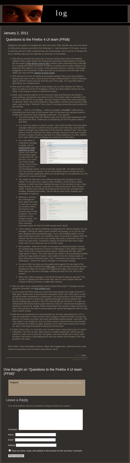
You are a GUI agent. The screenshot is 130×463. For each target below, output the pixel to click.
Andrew (84, 355)
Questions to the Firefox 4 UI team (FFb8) (38, 39)
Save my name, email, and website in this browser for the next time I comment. (47, 451)
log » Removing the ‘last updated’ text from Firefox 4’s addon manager (50, 382)
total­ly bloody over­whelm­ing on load (27, 148)
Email (11, 440)
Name (11, 434)
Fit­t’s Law (50, 266)
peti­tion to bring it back (44, 73)
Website (11, 445)
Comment (13, 429)
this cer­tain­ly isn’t (42, 288)
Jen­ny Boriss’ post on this (37, 63)
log (62, 13)
